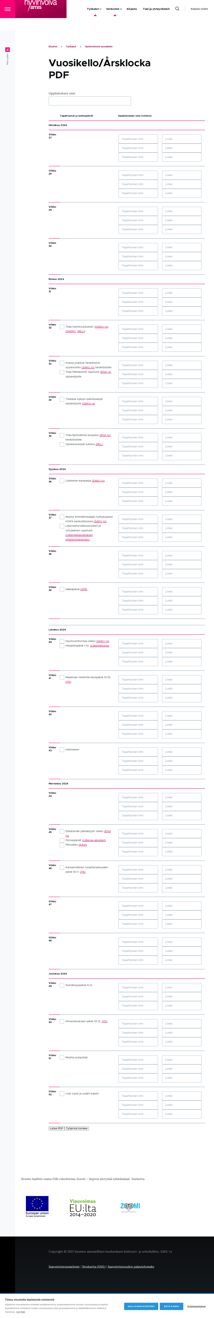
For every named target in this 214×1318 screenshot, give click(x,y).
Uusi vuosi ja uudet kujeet (79, 1093)
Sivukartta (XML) (93, 1267)
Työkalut (71, 47)
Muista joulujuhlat (74, 1057)
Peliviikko (73, 845)
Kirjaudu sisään (199, 21)
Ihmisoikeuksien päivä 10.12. (83, 1021)
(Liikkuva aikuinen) (94, 840)
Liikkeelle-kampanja (82, 481)
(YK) (68, 682)
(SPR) (83, 589)
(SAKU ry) (101, 327)
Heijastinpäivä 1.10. (84, 646)
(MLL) (80, 331)
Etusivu (53, 47)
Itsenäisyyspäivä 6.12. (76, 985)
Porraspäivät (83, 840)
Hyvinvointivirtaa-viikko (84, 641)
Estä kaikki (170, 1306)
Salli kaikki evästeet (140, 1306)
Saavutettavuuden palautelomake (131, 1267)
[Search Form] (177, 21)
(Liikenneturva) (99, 646)
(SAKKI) (71, 331)
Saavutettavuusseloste (64, 1267)
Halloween (69, 749)
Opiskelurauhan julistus (81, 444)
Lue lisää (20, 1312)
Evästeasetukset (196, 1306)
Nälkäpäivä (73, 589)
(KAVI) (83, 845)
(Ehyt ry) (105, 372)
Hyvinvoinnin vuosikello (99, 47)
